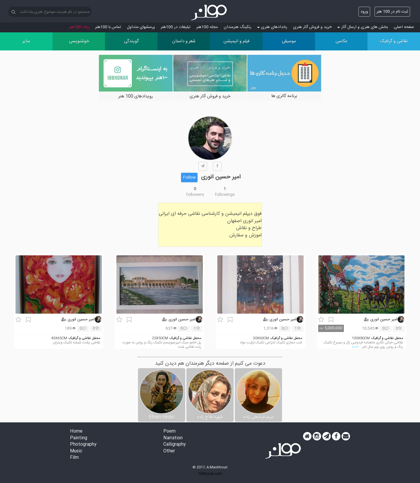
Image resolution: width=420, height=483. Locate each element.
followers (195, 195)
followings (225, 195)
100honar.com (210, 473)
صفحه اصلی (404, 27)
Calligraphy (174, 444)
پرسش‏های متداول (141, 27)
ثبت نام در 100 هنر (392, 11)
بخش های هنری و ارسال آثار (362, 27)
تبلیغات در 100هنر (175, 27)
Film (74, 457)
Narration (173, 438)
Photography (83, 444)
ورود (364, 11)
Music (76, 451)
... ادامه (357, 347)
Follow (189, 177)
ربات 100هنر (79, 27)
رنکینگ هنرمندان (237, 27)
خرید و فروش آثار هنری (312, 27)
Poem (169, 431)
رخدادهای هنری (272, 27)
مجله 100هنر (207, 27)
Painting (78, 438)
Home (76, 431)
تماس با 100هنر (108, 27)
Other (169, 451)
